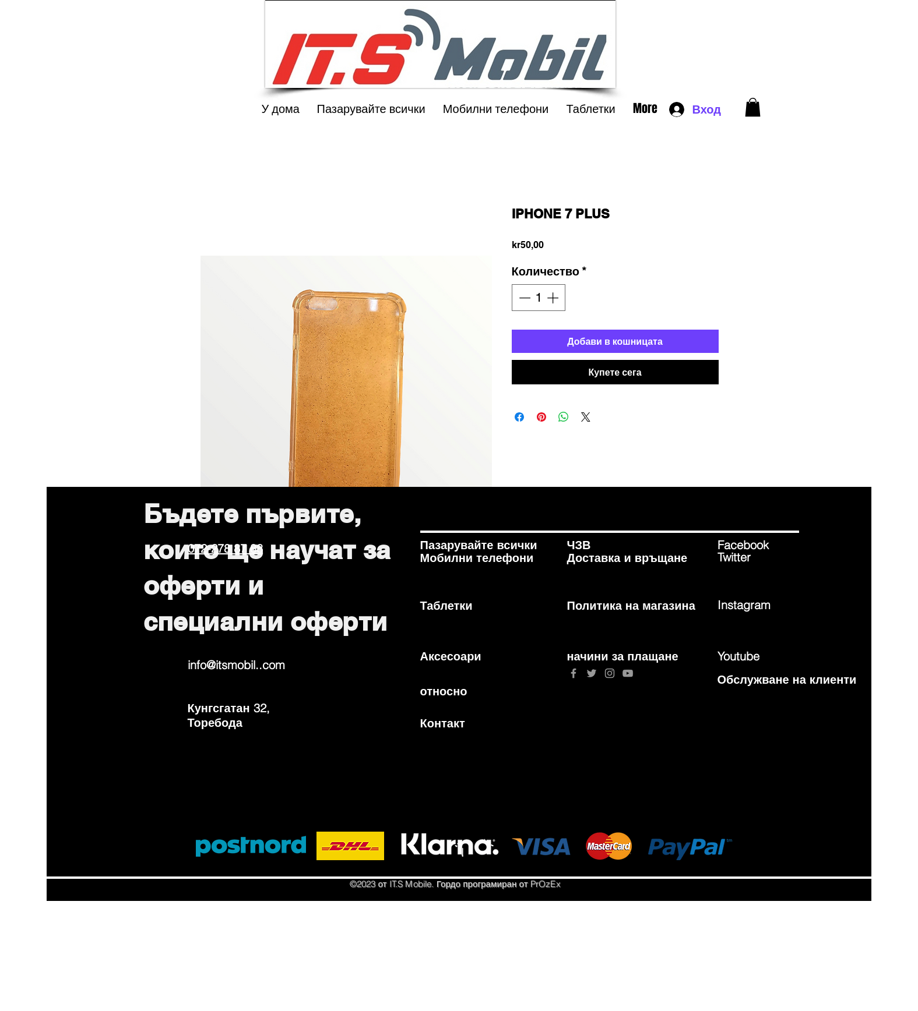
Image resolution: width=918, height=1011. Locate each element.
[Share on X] (586, 417)
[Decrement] (523, 297)
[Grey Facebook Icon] (573, 673)
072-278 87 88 (225, 548)
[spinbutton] (538, 297)
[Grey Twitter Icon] (591, 673)
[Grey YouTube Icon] (627, 673)
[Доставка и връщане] (627, 558)
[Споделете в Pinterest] (541, 417)
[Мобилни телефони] (477, 558)
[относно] (461, 691)
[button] (753, 107)
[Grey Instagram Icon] (609, 673)
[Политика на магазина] (631, 605)
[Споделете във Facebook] (519, 417)
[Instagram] (758, 605)
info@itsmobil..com (236, 664)
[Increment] (554, 297)
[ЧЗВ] (608, 545)
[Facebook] (758, 545)
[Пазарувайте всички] (478, 545)
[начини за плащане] (622, 656)
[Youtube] (758, 656)
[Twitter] (758, 557)
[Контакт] (461, 723)
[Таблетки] (461, 605)
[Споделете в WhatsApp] (564, 417)
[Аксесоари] (461, 656)
